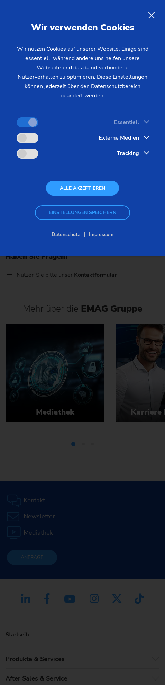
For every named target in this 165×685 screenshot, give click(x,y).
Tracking (128, 153)
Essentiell (126, 122)
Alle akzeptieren (82, 188)
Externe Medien (119, 138)
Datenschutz (66, 234)
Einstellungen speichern (82, 212)
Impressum (101, 234)
